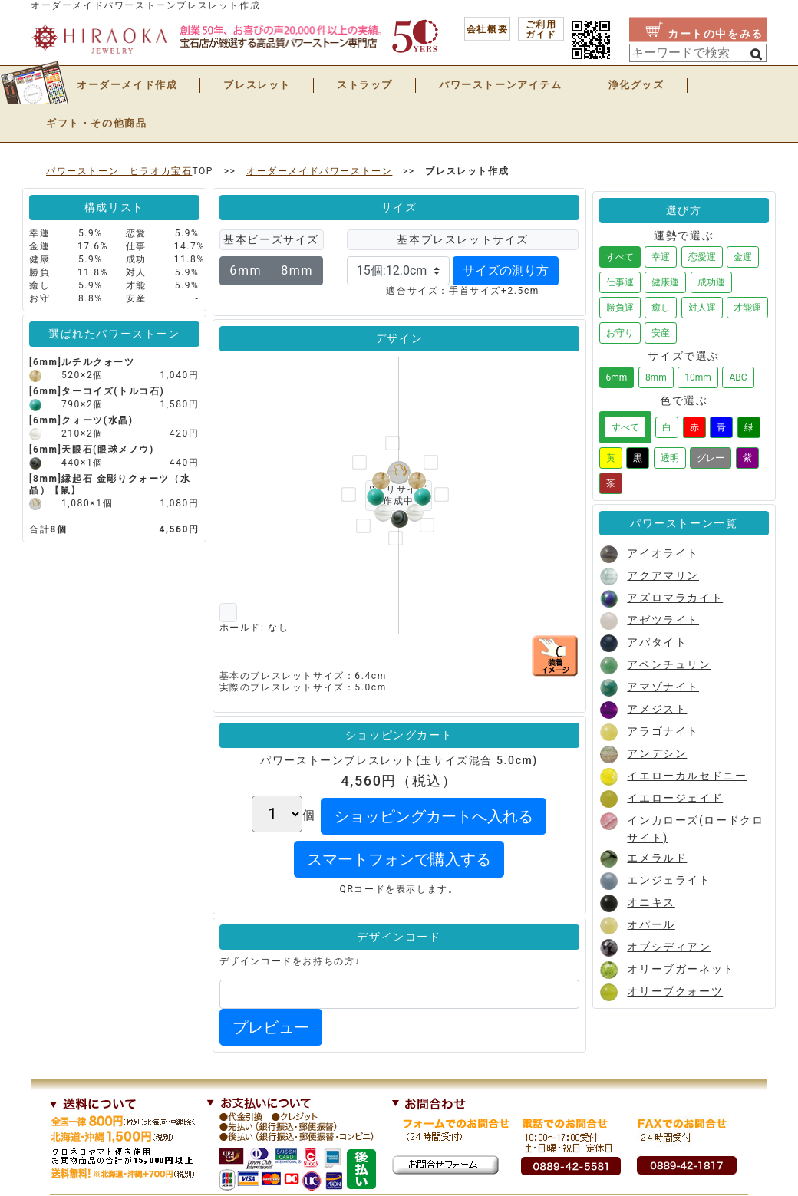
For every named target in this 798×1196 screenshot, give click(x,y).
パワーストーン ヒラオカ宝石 (119, 171)
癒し (660, 307)
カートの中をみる (715, 34)
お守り (620, 333)
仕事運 (620, 282)
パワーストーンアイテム (500, 85)
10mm (697, 377)
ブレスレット (257, 85)
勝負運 (620, 307)
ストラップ (365, 85)
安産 (660, 333)
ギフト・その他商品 (96, 123)
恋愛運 (702, 257)
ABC (738, 377)
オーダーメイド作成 (127, 85)
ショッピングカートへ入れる (433, 816)
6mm (245, 270)
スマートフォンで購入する (399, 859)
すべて (620, 257)
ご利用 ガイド (541, 29)
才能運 (747, 307)
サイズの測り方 (506, 270)
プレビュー (270, 1027)
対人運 (702, 307)
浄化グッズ (636, 85)
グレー (710, 458)
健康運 (665, 282)
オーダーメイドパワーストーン (319, 171)
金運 (743, 257)
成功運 (711, 282)
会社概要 (487, 29)
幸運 (660, 257)
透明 (670, 458)
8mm (297, 270)
